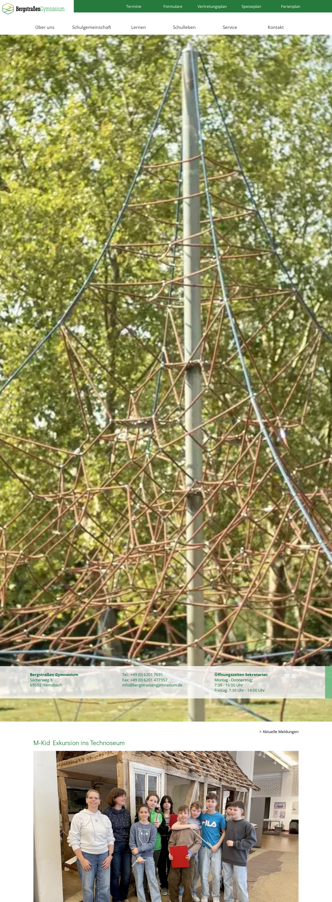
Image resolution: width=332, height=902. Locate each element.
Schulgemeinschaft (91, 27)
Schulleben (184, 27)
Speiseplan (251, 6)
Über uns (44, 27)
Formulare (172, 6)
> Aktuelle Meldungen (279, 731)
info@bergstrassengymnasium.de (152, 685)
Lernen (138, 27)
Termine (133, 6)
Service (230, 27)
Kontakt (276, 27)
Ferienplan (290, 6)
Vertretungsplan (212, 6)
